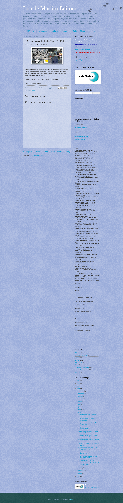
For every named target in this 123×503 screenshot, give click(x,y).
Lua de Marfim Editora (49, 8)
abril (79, 412)
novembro (81, 393)
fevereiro (81, 470)
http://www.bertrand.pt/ (81, 136)
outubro (80, 396)
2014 (78, 383)
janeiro (80, 473)
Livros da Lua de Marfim (81, 370)
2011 (78, 476)
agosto (80, 401)
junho (80, 407)
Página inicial (50, 152)
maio (79, 409)
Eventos (33, 90)
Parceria (77, 372)
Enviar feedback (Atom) (36, 155)
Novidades (43, 31)
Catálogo (54, 31)
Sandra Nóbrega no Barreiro (86, 460)
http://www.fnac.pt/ (80, 139)
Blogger (72, 499)
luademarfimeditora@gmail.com (83, 49)
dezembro (81, 391)
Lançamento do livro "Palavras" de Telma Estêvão (87, 427)
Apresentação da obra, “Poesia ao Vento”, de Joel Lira (87, 448)
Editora (77, 357)
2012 (78, 388)
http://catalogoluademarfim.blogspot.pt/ (85, 60)
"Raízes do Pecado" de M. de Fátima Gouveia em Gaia (88, 431)
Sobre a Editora (79, 31)
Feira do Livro (79, 362)
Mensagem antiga (64, 152)
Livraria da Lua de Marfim (82, 367)
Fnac (76, 365)
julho (79, 404)
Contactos (65, 31)
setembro (81, 399)
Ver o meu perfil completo (92, 487)
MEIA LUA (30, 31)
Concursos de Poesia (81, 355)
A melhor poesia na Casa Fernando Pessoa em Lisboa (88, 456)
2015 (78, 380)
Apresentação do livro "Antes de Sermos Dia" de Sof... (87, 415)
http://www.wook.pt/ (81, 127)
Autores (92, 31)
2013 (78, 386)
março (80, 467)
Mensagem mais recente (32, 152)
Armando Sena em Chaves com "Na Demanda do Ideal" (88, 436)
